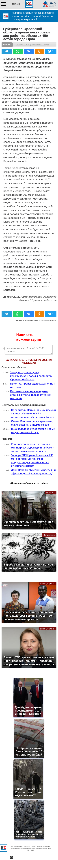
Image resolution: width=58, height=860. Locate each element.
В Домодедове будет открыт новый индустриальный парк (33, 430)
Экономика (49, 535)
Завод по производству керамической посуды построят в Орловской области (31, 376)
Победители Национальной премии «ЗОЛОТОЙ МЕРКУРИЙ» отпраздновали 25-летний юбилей (33, 413)
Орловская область (44, 300)
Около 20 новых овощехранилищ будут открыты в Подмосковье (31, 422)
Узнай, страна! (47, 583)
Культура (50, 492)
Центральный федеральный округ (32, 45)
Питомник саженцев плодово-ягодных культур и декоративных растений (30, 394)
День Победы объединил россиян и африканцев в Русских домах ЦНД (33, 471)
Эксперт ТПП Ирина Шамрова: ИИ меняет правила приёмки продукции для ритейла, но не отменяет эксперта (32, 460)
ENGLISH (16, 4)
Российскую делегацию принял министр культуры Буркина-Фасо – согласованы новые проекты (32, 447)
